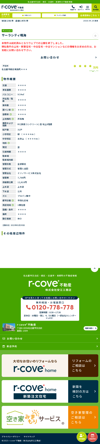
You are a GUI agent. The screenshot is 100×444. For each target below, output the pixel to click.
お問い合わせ (50, 57)
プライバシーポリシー (11, 436)
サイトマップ (29, 436)
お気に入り (26, 15)
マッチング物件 (60, 15)
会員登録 (82, 437)
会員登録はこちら (88, 15)
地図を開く (89, 328)
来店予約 (92, 437)
